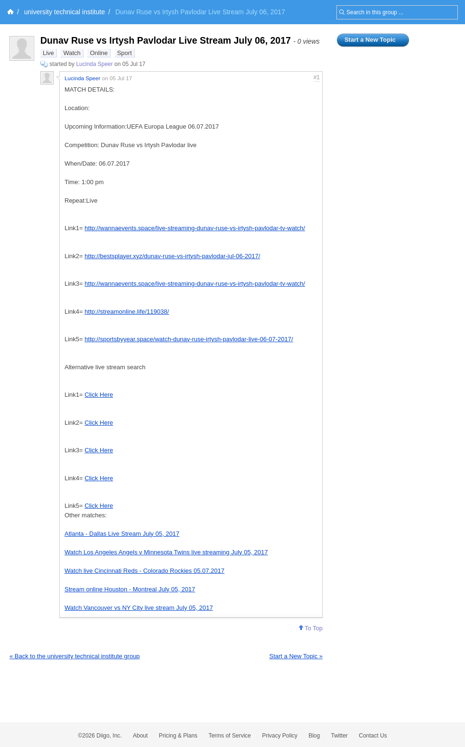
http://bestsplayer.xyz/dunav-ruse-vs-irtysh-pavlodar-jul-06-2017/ (172, 256)
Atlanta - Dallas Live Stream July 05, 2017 (122, 533)
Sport (124, 52)
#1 (317, 77)
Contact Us (373, 735)
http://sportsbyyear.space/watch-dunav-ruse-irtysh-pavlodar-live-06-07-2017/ (188, 339)
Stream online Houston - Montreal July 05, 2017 (130, 589)
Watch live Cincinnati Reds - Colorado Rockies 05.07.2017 (144, 570)
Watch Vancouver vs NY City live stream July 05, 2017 (139, 607)
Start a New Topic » (296, 656)
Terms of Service (229, 735)
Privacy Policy (280, 735)
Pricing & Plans (178, 735)
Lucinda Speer (94, 64)
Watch (71, 52)
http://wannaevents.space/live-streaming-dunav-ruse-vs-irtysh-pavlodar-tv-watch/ (194, 228)
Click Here (98, 394)
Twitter (339, 735)
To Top (311, 628)
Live (48, 52)
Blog (314, 735)
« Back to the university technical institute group (74, 656)
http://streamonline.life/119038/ (126, 311)
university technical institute (64, 12)
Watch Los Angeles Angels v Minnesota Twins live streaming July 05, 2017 (166, 552)
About (140, 735)
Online (99, 52)
